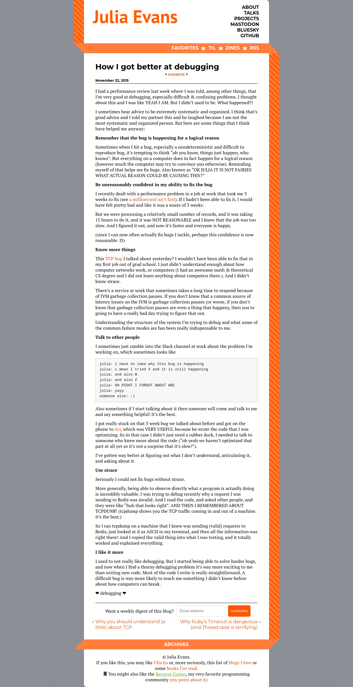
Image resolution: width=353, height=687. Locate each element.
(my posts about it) (189, 679)
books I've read (182, 668)
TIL (212, 48)
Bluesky (248, 30)
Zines (233, 48)
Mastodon (245, 24)
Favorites (185, 48)
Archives (176, 644)
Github (250, 35)
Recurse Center (171, 674)
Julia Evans (135, 16)
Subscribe (239, 611)
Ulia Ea (161, 662)
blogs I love (240, 662)
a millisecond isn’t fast (152, 199)
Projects (246, 18)
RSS (254, 48)
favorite (176, 74)
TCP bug (113, 258)
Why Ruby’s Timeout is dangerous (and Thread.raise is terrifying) (219, 624)
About (250, 7)
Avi (117, 429)
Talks (251, 13)
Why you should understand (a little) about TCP (130, 624)
